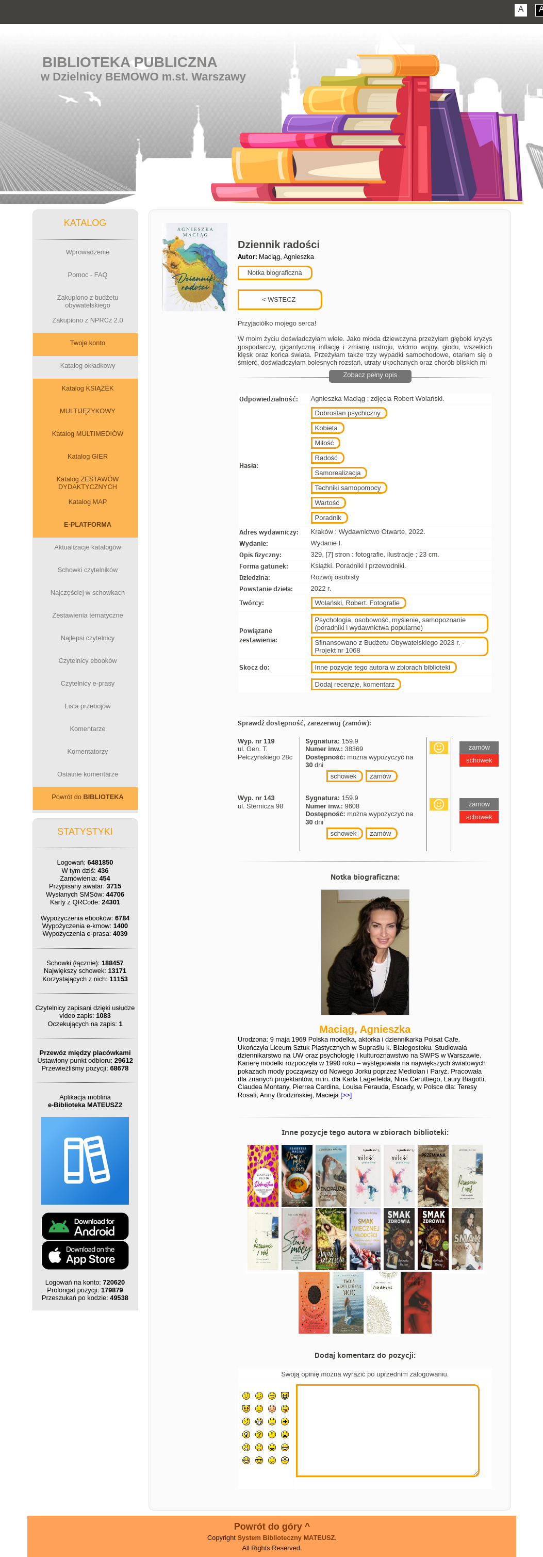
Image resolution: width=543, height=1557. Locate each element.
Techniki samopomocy (348, 488)
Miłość (324, 443)
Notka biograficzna (274, 273)
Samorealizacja (338, 473)
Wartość (327, 503)
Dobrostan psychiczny (348, 413)
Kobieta (326, 428)
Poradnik (328, 518)
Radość (326, 458)
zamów (380, 776)
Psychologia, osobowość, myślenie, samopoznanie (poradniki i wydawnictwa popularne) (390, 623)
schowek (344, 776)
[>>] (345, 1095)
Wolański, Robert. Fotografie (357, 603)
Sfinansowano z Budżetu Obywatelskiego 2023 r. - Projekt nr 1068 (390, 646)
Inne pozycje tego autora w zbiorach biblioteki (382, 667)
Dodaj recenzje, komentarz (355, 684)
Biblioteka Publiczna (130, 62)
